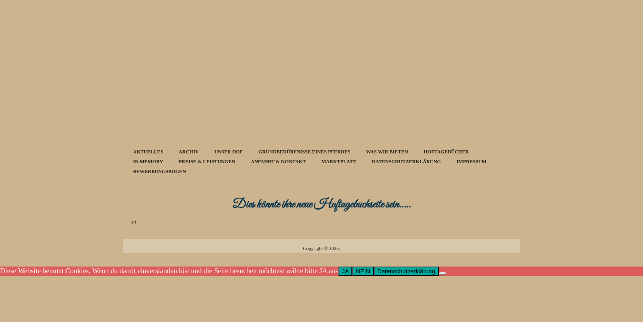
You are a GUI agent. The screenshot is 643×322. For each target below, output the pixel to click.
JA (345, 271)
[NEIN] (442, 273)
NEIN (363, 271)
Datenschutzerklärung (406, 271)
